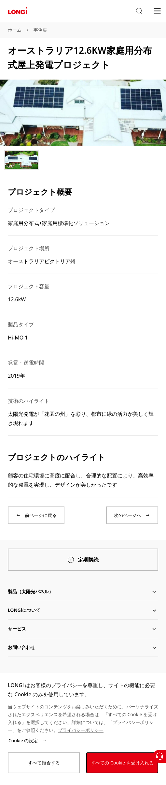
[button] (139, 11)
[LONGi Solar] (17, 11)
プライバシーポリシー (81, 730)
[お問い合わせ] (159, 756)
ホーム (14, 30)
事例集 (40, 30)
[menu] (157, 11)
